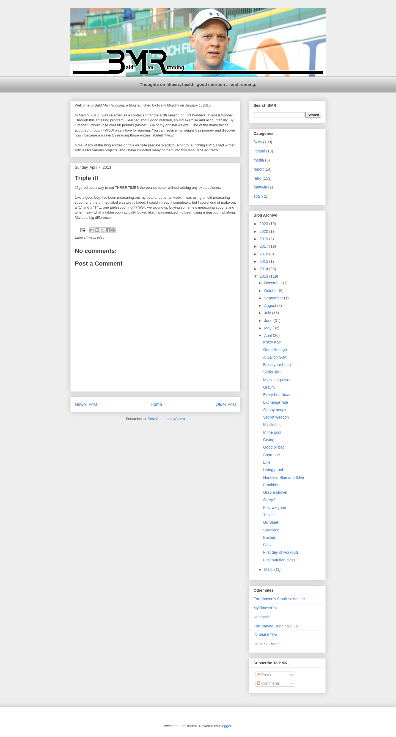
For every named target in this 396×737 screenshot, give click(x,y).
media (259, 160)
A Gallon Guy (274, 357)
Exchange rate (275, 402)
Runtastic (262, 617)
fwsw (91, 237)
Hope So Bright (267, 644)
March (270, 569)
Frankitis (270, 485)
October (271, 290)
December (273, 283)
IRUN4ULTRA (265, 635)
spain (258, 196)
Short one (271, 455)
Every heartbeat (276, 394)
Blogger (225, 726)
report (259, 169)
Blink (267, 545)
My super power (277, 380)
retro (101, 237)
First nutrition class (279, 560)
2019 (264, 239)
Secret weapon (276, 417)
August (270, 305)
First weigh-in (274, 507)
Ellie (266, 462)
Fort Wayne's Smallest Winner (279, 599)
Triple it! (270, 515)
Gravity (269, 387)
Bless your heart (277, 364)
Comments (268, 683)
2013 (264, 276)
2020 (264, 231)
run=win (260, 187)
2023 (264, 224)
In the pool (272, 432)
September (274, 298)
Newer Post (86, 404)
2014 (264, 269)
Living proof (273, 470)
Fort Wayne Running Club (276, 626)
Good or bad (274, 447)
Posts (264, 675)
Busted (269, 537)
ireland (259, 151)
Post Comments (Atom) (166, 419)
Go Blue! (270, 522)
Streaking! (271, 530)
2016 (264, 254)
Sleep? (269, 500)
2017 (264, 246)
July (268, 313)
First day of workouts (281, 552)
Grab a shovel (275, 492)
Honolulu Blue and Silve (283, 477)
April (268, 335)
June (268, 320)
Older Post (226, 404)
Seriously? (272, 372)
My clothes (272, 424)
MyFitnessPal (265, 608)
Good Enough (275, 349)
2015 (264, 261)
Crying (268, 440)
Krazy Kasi (272, 342)
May (268, 328)
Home (156, 404)
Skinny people (275, 410)
